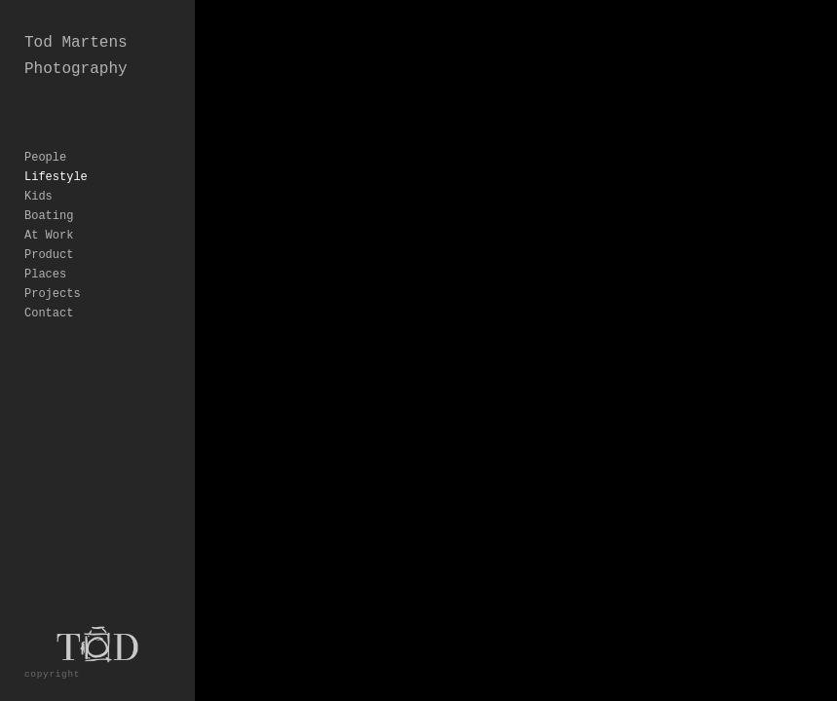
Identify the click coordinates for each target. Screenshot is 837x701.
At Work (48, 235)
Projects (52, 294)
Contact (48, 313)
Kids (38, 196)
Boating (48, 216)
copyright (52, 674)
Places (45, 274)
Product (48, 255)
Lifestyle (56, 177)
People (45, 158)
